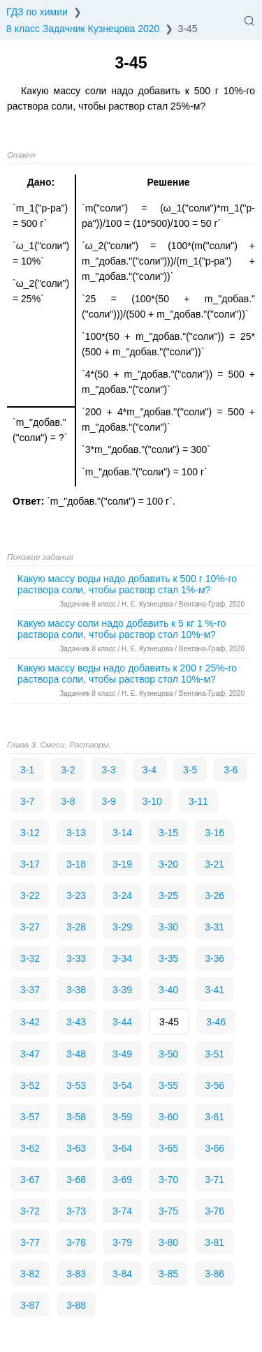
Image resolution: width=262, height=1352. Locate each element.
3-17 (30, 864)
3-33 (76, 958)
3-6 (231, 769)
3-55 (168, 1085)
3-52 (30, 1085)
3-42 (30, 1021)
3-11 (198, 801)
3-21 (214, 864)
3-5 (190, 769)
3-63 (76, 1148)
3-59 (122, 1116)
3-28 (76, 927)
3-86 (214, 1273)
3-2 (68, 769)
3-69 (122, 1179)
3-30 (168, 927)
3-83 (76, 1273)
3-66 (214, 1148)
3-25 (168, 895)
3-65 (168, 1148)
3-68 (76, 1179)
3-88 (76, 1305)
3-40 (168, 989)
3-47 (30, 1054)
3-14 (122, 832)
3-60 (168, 1116)
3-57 (30, 1116)
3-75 (168, 1211)
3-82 (30, 1273)
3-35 (168, 958)
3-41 (214, 989)
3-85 (168, 1273)
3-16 (214, 832)
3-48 (76, 1054)
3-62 (30, 1148)
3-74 (122, 1211)
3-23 (76, 895)
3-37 (30, 989)
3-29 (122, 927)
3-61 (214, 1116)
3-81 (214, 1242)
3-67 (30, 1179)
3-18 (76, 864)
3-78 (76, 1242)
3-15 (168, 832)
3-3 (108, 769)
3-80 (168, 1242)
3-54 (122, 1085)
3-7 (27, 801)
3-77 (30, 1242)
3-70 (168, 1179)
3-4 (150, 769)
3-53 (76, 1085)
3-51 (214, 1054)
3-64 (122, 1148)
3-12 (30, 832)
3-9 (108, 801)
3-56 (214, 1085)
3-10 (152, 801)
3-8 (68, 801)
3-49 (122, 1054)
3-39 (122, 989)
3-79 (122, 1242)
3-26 (214, 895)
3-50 (168, 1054)
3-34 (122, 958)
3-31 (214, 927)
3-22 (30, 895)
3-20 (168, 864)
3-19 (122, 864)
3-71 (214, 1179)
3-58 (76, 1116)
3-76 (214, 1211)
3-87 (30, 1305)
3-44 (122, 1021)
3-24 (122, 895)
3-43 (76, 1021)
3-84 (122, 1273)
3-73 (76, 1211)
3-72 (30, 1211)
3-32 (30, 958)
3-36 (214, 958)
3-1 (27, 769)
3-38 (76, 989)
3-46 (216, 1021)
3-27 (30, 927)
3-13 (76, 832)
